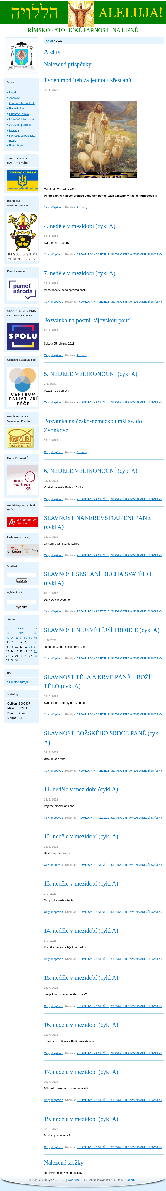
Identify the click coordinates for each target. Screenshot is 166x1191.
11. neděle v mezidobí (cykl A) (81, 789)
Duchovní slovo (19, 114)
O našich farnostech (22, 103)
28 (35, 655)
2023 (21, 633)
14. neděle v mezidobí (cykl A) (81, 930)
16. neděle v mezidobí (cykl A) (81, 1024)
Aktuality (82, 207)
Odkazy (14, 130)
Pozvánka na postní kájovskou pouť (87, 320)
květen (21, 628)
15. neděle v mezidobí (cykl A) (81, 977)
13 (30, 646)
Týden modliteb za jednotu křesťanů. (88, 80)
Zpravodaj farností (20, 125)
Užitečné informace (21, 119)
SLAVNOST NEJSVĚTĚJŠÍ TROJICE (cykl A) (102, 630)
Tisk (84, 1180)
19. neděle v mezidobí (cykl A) (81, 1119)
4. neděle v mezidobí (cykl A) (79, 226)
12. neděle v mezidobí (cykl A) (81, 836)
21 (35, 651)
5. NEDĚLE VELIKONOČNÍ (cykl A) (90, 374)
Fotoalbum (16, 145)
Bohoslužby (16, 108)
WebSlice (74, 1180)
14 (35, 646)
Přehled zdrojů (18, 682)
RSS (62, 1180)
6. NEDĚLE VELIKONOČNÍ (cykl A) (90, 470)
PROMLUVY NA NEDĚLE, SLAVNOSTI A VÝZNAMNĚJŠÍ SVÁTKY (119, 254)
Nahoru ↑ (131, 1180)
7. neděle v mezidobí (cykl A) (79, 273)
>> (35, 628)
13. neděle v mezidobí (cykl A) (81, 883)
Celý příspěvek (53, 207)
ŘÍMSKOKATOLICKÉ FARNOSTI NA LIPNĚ (83, 30)
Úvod (49, 40)
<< (7, 628)
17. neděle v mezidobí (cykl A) (81, 1072)
